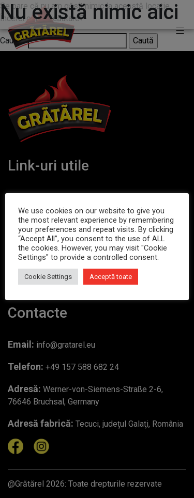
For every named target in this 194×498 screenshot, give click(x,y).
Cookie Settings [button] (48, 277)
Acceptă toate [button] (110, 277)
